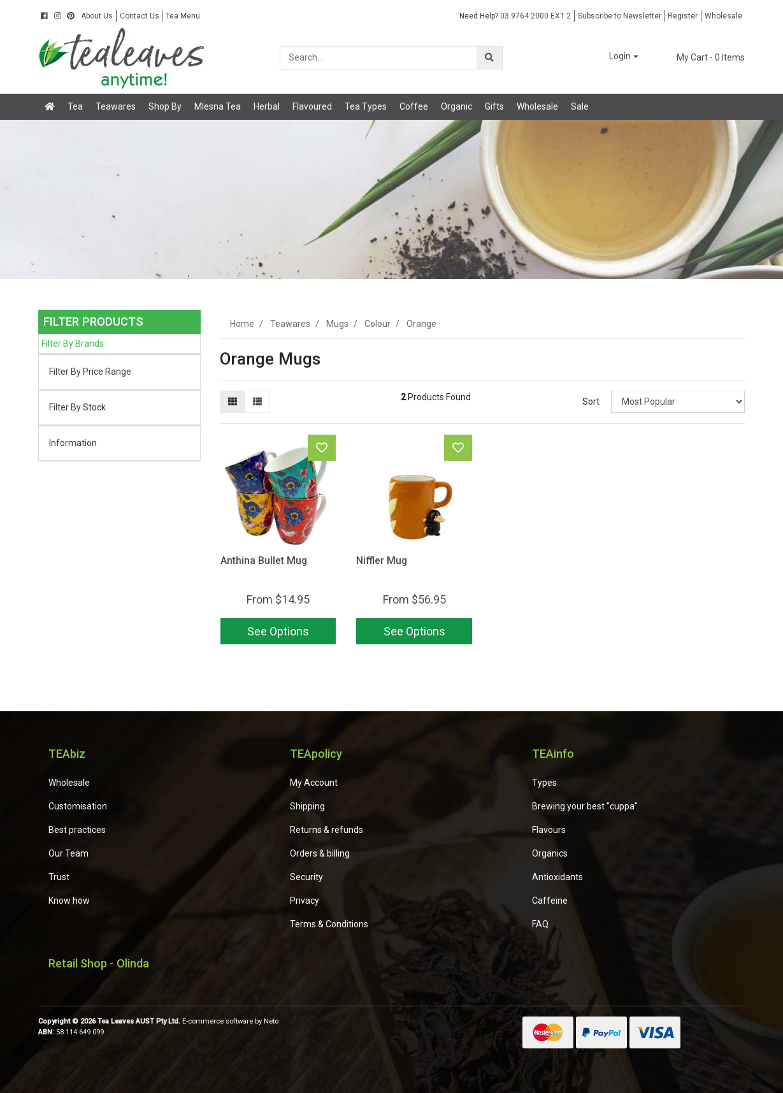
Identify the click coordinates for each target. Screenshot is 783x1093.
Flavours (549, 830)
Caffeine (550, 900)
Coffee (413, 106)
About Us (97, 15)
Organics (550, 853)
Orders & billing (320, 853)
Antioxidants (557, 877)
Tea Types (366, 106)
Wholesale (723, 15)
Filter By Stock (77, 407)
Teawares (116, 106)
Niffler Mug (381, 560)
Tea (75, 106)
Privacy (304, 900)
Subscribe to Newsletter (619, 15)
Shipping (307, 806)
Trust (58, 877)
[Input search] (378, 58)
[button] (615, 57)
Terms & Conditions (329, 924)
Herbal (267, 106)
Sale (580, 106)
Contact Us (139, 15)
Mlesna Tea (217, 106)
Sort (591, 401)
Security (306, 877)
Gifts (494, 106)
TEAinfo (553, 753)
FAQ (540, 924)
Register (683, 15)
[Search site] (489, 58)
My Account (314, 783)
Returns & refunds (326, 830)
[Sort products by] (678, 402)
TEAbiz (66, 753)
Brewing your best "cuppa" (585, 806)
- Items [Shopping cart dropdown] (702, 57)
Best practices (77, 830)
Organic (456, 106)
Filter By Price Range (90, 371)
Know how (69, 900)
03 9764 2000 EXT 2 (515, 15)
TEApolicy (316, 753)
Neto (271, 1021)
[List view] (257, 402)
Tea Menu (183, 15)
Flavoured (312, 106)
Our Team (68, 853)
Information (73, 443)
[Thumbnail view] (232, 402)
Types (544, 783)
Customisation (77, 806)
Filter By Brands (72, 343)
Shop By (165, 106)
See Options (278, 631)
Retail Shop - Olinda (98, 963)
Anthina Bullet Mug (263, 560)
